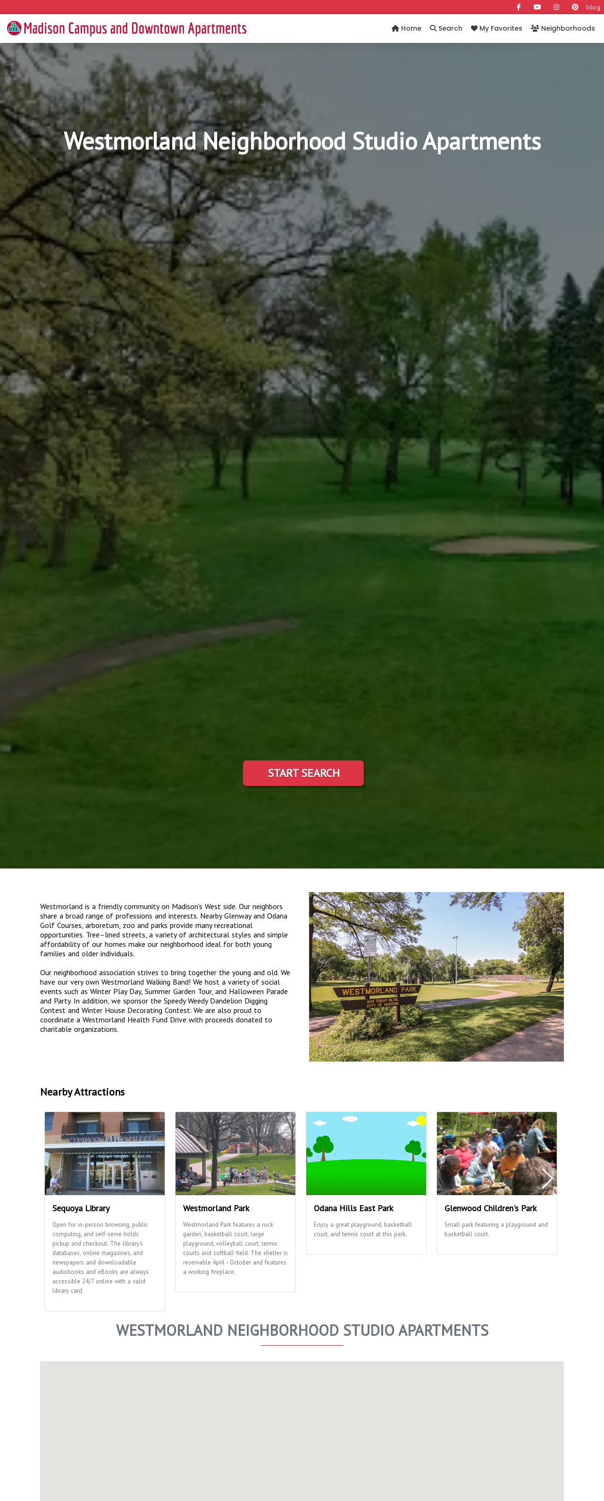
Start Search (304, 773)
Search (446, 28)
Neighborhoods (563, 28)
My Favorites (496, 28)
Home (406, 28)
